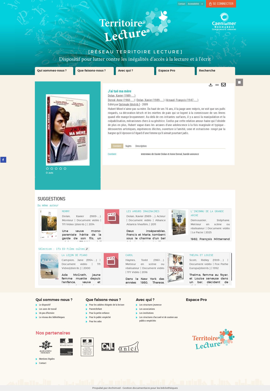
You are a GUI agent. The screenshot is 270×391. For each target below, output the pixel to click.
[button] (54, 71)
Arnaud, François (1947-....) (182, 100)
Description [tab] (141, 146)
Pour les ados (95, 321)
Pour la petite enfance (99, 313)
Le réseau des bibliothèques (52, 317)
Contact (42, 363)
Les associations (147, 308)
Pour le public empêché (100, 317)
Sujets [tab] (128, 146)
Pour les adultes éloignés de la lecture (106, 304)
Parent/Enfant (95, 308)
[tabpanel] (166, 154)
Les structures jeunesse (150, 304)
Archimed (114, 388)
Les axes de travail (48, 308)
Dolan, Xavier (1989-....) (122, 96)
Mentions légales (47, 358)
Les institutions (146, 313)
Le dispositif (44, 304)
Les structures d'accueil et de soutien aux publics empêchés (158, 318)
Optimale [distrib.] (129, 104)
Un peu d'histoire (46, 313)
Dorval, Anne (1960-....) (121, 100)
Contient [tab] (117, 146)
